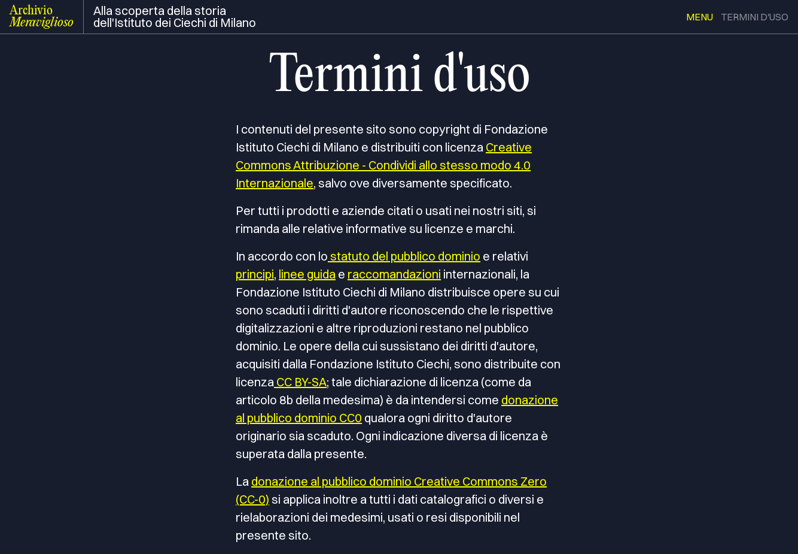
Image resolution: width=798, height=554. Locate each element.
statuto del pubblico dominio (404, 256)
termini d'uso (754, 17)
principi (255, 274)
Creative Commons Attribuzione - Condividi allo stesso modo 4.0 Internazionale (384, 165)
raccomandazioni (394, 274)
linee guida (307, 274)
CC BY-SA (300, 381)
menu (699, 17)
